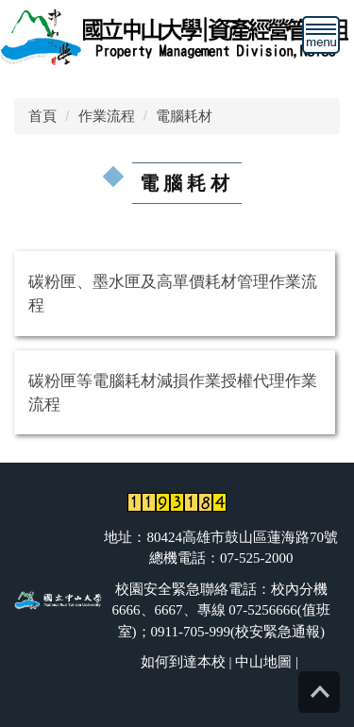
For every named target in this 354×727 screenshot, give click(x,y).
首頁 (42, 116)
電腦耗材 (184, 116)
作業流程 (106, 116)
